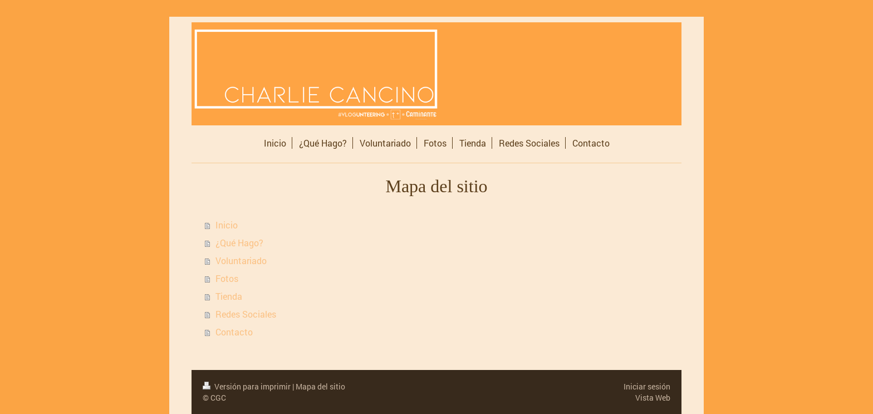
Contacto (234, 332)
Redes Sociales (245, 314)
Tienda (228, 296)
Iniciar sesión (647, 386)
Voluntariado (241, 260)
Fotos (226, 278)
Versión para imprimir (247, 386)
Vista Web (652, 397)
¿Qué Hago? (239, 243)
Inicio (226, 225)
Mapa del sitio (320, 386)
